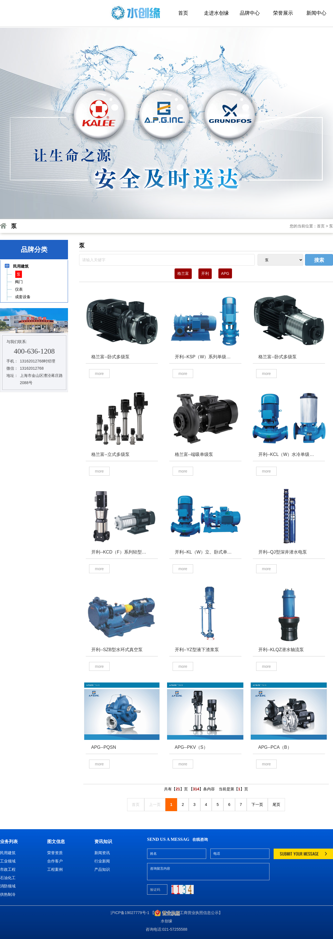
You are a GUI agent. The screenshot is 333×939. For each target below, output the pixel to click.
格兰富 (183, 273)
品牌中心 (250, 13)
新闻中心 (316, 13)
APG (225, 273)
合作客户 (55, 861)
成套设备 (22, 297)
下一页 (257, 804)
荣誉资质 (55, 853)
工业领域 (8, 861)
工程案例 (55, 869)
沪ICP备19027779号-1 (129, 912)
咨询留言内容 (208, 871)
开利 (205, 273)
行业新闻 (102, 861)
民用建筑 (8, 853)
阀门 (18, 282)
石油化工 (8, 877)
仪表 (18, 289)
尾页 (276, 804)
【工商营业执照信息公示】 (186, 912)
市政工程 (8, 869)
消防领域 (8, 886)
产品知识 (102, 869)
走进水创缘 (216, 13)
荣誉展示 (283, 13)
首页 (183, 13)
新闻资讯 (102, 853)
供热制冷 (8, 894)
